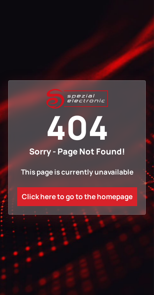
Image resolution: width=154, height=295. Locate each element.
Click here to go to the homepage (77, 196)
